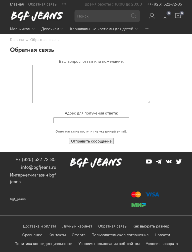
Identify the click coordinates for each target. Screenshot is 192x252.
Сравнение (32, 234)
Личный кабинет (77, 226)
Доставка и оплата (39, 226)
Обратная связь (42, 4)
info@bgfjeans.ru (38, 167)
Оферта (79, 234)
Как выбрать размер (151, 226)
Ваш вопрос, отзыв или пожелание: (91, 61)
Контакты (57, 234)
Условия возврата (162, 243)
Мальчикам (22, 28)
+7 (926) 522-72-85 (164, 4)
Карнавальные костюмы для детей (104, 28)
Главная (17, 4)
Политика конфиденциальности (43, 243)
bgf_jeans (18, 199)
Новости (162, 234)
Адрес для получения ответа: (91, 113)
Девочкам (52, 28)
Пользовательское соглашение (120, 234)
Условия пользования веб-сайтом (109, 243)
